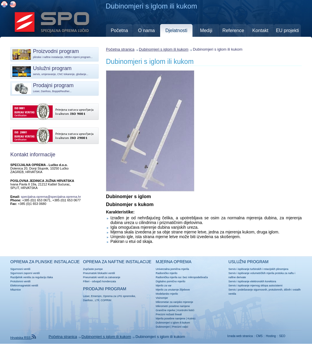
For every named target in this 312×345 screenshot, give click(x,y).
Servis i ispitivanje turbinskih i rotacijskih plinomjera (258, 269)
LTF (97, 300)
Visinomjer (162, 297)
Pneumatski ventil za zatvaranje (101, 277)
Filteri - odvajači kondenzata (99, 281)
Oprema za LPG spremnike (119, 296)
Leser (86, 296)
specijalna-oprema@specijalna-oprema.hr (51, 196)
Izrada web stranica (240, 336)
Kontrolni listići (185, 310)
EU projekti (287, 30)
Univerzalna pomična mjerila (172, 269)
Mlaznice (15, 289)
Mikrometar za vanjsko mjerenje (174, 302)
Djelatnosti (176, 30)
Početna (119, 30)
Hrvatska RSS (23, 337)
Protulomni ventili (20, 281)
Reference (233, 30)
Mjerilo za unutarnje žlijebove (173, 289)
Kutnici (191, 318)
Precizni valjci (180, 326)
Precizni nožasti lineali (169, 314)
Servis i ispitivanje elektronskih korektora (252, 281)
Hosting (271, 336)
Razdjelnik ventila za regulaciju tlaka (31, 277)
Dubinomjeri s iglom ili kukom (163, 49)
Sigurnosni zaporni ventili (25, 273)
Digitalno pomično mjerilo (170, 281)
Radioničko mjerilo (166, 273)
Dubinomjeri (163, 326)
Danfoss (88, 300)
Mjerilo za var (164, 285)
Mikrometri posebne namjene (173, 306)
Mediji (206, 30)
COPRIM (106, 300)
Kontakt (260, 30)
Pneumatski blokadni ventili (99, 273)
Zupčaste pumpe (93, 269)
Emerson (96, 296)
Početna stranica (120, 49)
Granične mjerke (165, 310)
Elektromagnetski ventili (24, 285)
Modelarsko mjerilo (167, 293)
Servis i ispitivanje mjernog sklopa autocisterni (255, 285)
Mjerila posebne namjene (170, 318)
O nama (146, 30)
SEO (282, 336)
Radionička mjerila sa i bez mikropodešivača (182, 277)
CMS (259, 336)
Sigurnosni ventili (20, 269)
